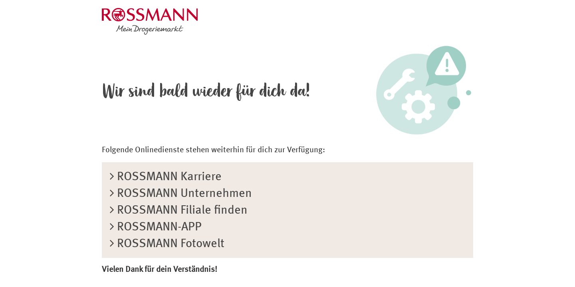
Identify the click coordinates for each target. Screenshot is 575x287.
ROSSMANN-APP (156, 227)
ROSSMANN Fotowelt (167, 244)
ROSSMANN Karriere (166, 177)
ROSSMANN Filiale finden (179, 210)
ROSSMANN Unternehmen (181, 194)
